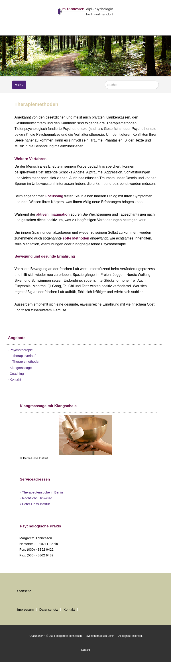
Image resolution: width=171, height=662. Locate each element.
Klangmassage (21, 368)
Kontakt (15, 379)
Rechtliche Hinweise (37, 498)
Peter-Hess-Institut (36, 504)
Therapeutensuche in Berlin (42, 492)
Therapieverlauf (23, 356)
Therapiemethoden (26, 361)
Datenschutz (48, 609)
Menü (19, 84)
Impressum (25, 609)
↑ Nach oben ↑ (37, 635)
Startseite (24, 591)
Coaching (17, 373)
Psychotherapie (21, 350)
